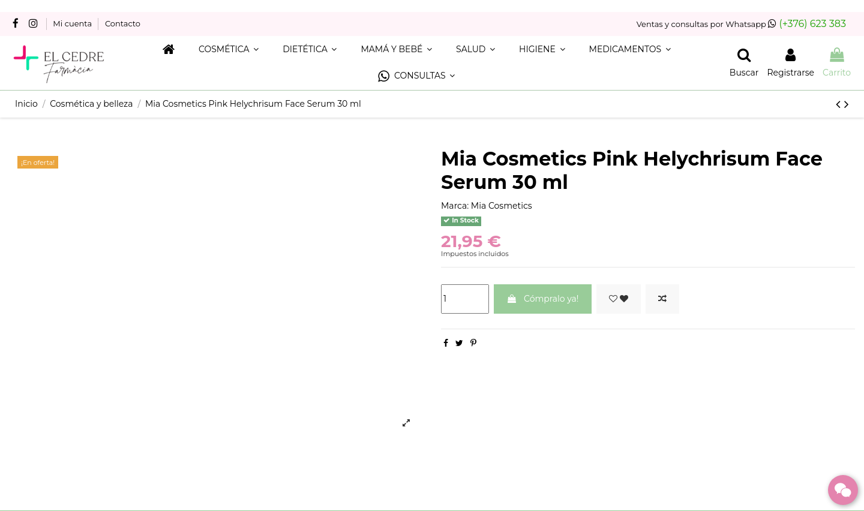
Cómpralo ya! (542, 298)
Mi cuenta (73, 23)
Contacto (122, 23)
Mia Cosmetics (501, 205)
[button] (416, 76)
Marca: (455, 205)
